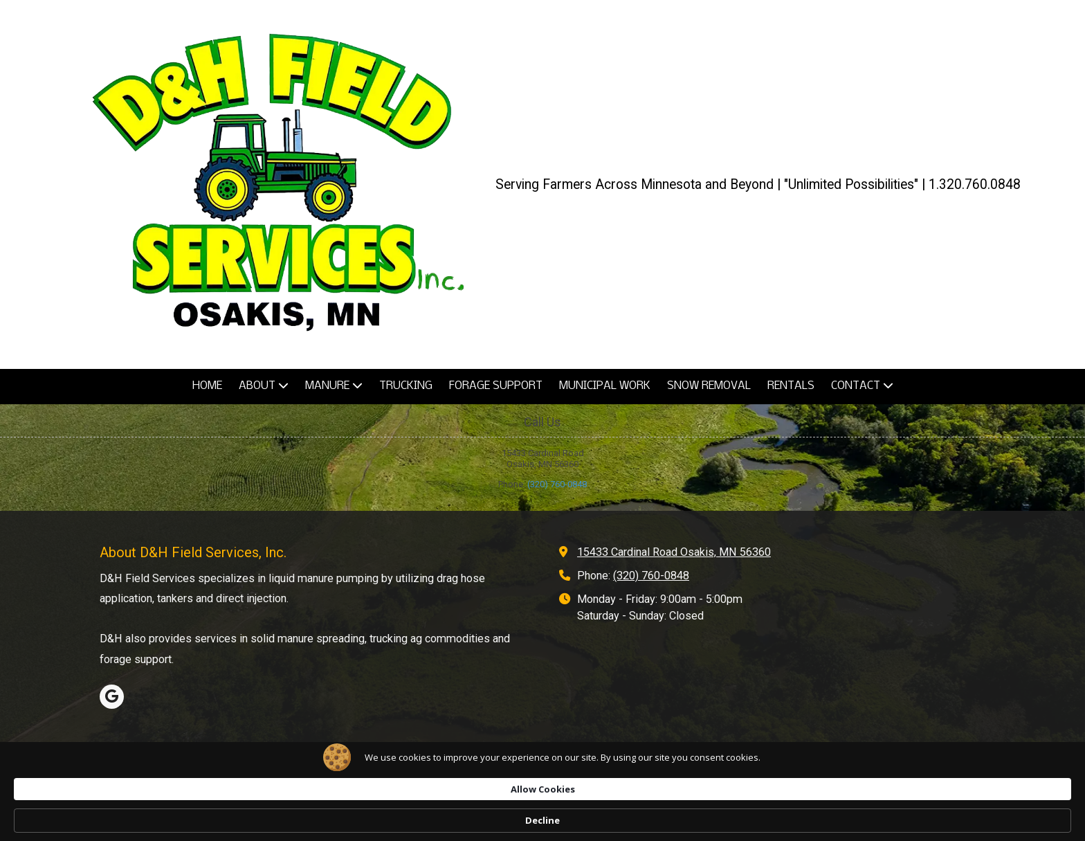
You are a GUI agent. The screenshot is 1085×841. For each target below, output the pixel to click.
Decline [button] (822, 820)
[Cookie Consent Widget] (542, 820)
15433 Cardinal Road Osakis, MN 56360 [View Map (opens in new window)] (674, 552)
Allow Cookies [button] (730, 819)
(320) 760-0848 (557, 484)
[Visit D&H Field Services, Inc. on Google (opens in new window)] (112, 697)
